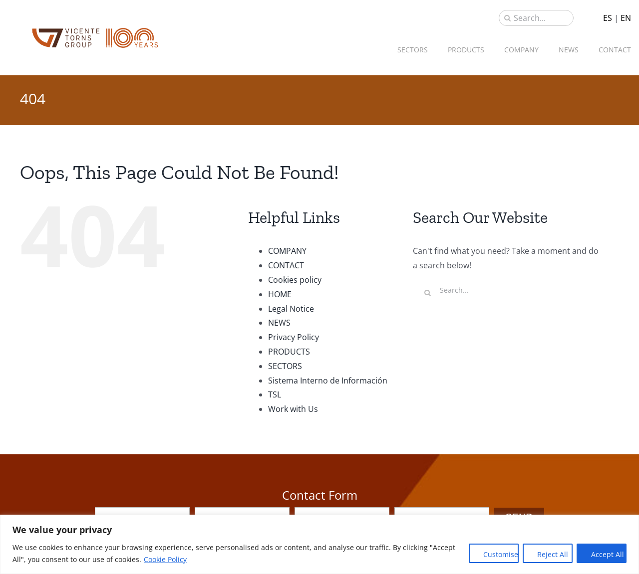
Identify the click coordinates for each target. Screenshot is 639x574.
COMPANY (287, 250)
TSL (274, 394)
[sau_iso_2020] (95, 29)
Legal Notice (291, 308)
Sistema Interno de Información (327, 380)
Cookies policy (294, 279)
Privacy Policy (293, 337)
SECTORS (285, 366)
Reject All (552, 554)
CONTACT (286, 265)
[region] (319, 544)
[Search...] (536, 18)
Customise (500, 554)
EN (626, 17)
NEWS (279, 322)
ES (607, 17)
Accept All (607, 554)
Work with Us (293, 408)
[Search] (507, 18)
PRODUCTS (289, 351)
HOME (280, 294)
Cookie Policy (165, 559)
